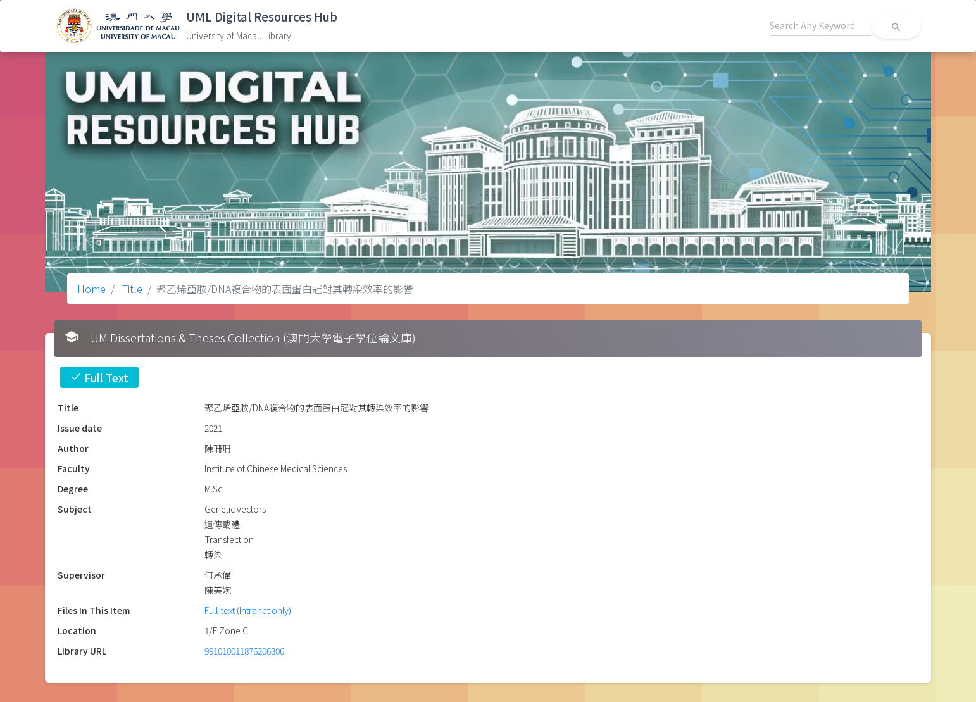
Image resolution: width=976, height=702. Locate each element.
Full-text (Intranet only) (247, 610)
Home (91, 288)
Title (131, 288)
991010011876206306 (244, 650)
